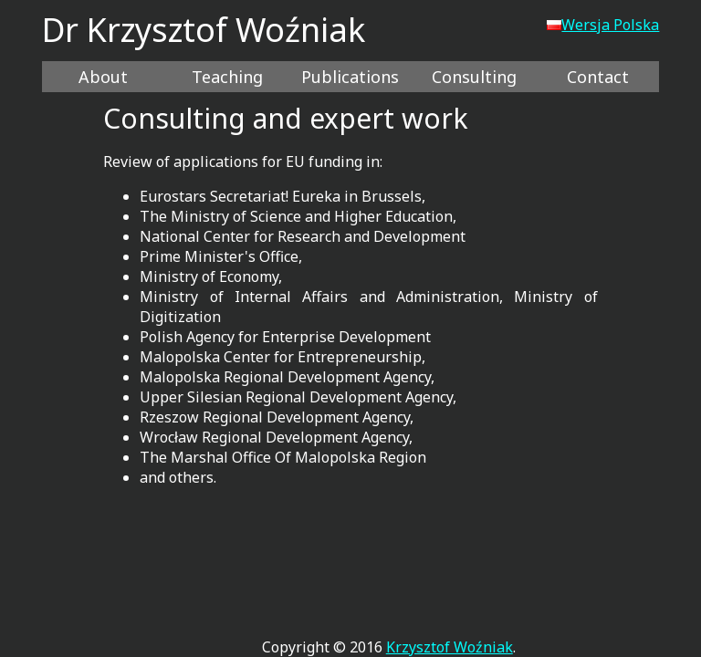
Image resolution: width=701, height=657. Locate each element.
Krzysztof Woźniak (449, 647)
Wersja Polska (603, 25)
